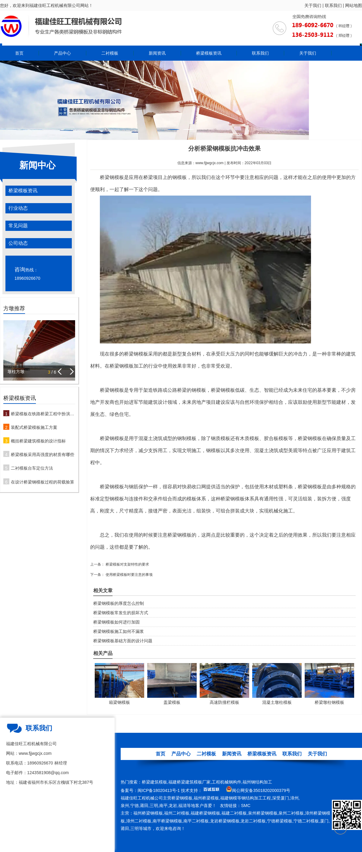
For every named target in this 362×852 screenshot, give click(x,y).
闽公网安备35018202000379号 (261, 790)
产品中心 (62, 53)
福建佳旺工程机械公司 (142, 798)
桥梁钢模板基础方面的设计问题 (122, 640)
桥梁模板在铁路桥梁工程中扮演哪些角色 (43, 413)
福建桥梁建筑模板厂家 (189, 782)
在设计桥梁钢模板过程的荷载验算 (42, 482)
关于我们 (312, 5)
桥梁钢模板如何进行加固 (116, 622)
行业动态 (18, 208)
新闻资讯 (157, 53)
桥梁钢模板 (112, 177)
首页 (19, 53)
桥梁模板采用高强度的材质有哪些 (42, 454)
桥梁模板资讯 (208, 53)
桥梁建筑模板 (154, 782)
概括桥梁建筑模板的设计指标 (38, 441)
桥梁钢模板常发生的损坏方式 (120, 612)
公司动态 (18, 243)
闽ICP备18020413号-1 (159, 790)
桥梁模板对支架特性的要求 (127, 564)
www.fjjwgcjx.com (209, 163)
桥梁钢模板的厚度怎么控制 (118, 603)
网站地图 (353, 5)
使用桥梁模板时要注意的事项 (129, 575)
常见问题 (18, 225)
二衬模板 (109, 53)
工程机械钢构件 (226, 782)
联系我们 (333, 5)
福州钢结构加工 (257, 782)
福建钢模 (228, 798)
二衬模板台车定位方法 (32, 468)
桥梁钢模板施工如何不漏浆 (118, 631)
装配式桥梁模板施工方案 (34, 427)
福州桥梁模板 (206, 798)
